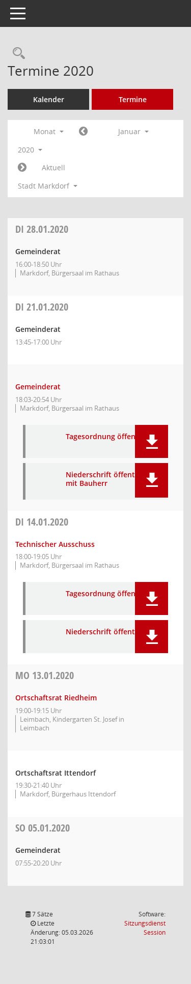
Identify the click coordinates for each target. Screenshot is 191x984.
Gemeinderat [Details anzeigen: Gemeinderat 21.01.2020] (38, 386)
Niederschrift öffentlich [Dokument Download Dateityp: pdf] (106, 632)
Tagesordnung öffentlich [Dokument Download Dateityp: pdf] (108, 437)
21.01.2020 (41, 307)
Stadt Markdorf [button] (47, 186)
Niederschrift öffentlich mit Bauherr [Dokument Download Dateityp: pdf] (106, 479)
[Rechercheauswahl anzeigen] (16, 53)
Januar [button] (133, 131)
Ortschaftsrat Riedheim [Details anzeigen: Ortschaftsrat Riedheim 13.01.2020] (56, 697)
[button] (151, 441)
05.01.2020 (42, 828)
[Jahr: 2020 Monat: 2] (22, 168)
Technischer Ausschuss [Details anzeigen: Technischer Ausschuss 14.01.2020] (55, 544)
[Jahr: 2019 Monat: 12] (83, 131)
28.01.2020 (41, 229)
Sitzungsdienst (145, 928)
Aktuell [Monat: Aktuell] (53, 167)
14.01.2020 (41, 522)
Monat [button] (49, 131)
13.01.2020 (44, 675)
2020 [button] (30, 150)
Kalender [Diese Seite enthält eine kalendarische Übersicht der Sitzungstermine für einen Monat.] (48, 99)
